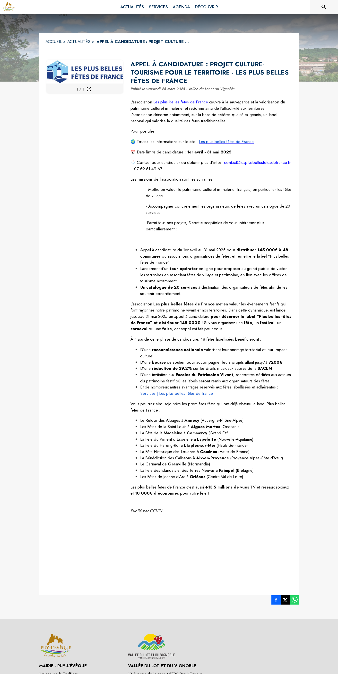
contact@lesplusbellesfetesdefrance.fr (257, 162)
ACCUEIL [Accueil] (53, 41)
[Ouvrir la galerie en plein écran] (88, 89)
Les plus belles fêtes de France (180, 102)
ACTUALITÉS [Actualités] (78, 41)
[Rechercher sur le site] (324, 7)
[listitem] (276, 601)
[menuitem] (132, 7)
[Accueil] (8, 7)
